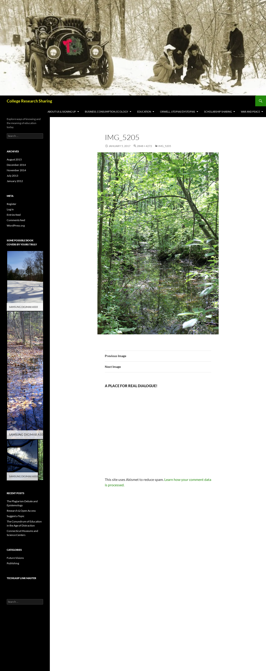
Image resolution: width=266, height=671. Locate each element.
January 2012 (15, 181)
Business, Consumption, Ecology (106, 111)
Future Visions (15, 558)
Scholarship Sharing (218, 111)
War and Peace (250, 111)
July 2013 (12, 175)
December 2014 (16, 165)
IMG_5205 (164, 146)
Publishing (13, 563)
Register (11, 204)
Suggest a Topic (15, 516)
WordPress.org (16, 225)
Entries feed (14, 214)
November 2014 (16, 170)
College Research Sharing (29, 100)
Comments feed (16, 220)
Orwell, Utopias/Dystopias (177, 111)
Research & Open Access (21, 510)
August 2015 (14, 159)
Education (144, 111)
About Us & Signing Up (62, 111)
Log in (10, 209)
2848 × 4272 (144, 146)
